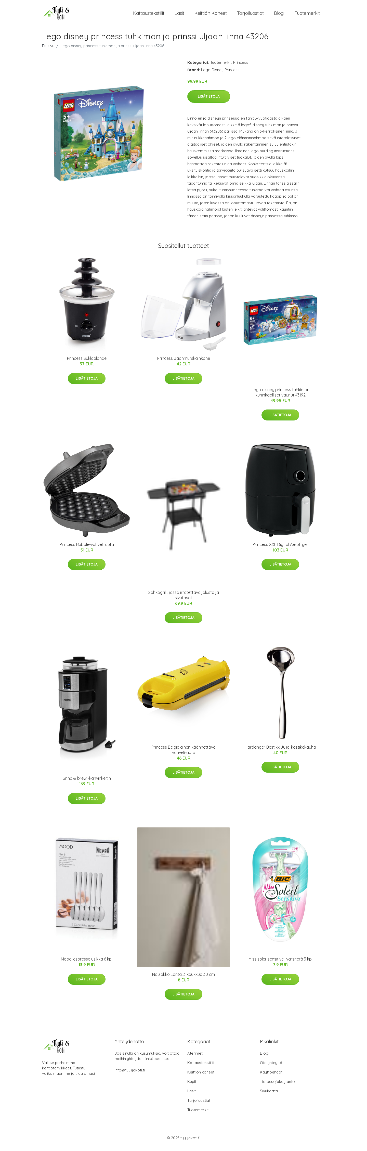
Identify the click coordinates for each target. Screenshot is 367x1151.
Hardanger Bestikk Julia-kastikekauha (280, 751)
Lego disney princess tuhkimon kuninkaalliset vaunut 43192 (280, 396)
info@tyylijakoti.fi (130, 1074)
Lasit (179, 15)
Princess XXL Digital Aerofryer (280, 548)
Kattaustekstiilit (148, 15)
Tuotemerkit (307, 15)
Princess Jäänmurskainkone (183, 362)
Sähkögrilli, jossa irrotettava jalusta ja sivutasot (183, 599)
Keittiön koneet (210, 15)
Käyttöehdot (271, 1076)
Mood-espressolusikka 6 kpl (86, 963)
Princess (240, 66)
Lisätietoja (209, 100)
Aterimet (195, 1057)
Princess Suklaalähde (87, 362)
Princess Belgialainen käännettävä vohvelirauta (183, 754)
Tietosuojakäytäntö (277, 1085)
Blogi (279, 15)
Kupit (191, 1085)
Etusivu (48, 50)
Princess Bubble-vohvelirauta (87, 548)
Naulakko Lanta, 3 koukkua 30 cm (183, 978)
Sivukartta (269, 1095)
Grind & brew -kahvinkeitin (86, 782)
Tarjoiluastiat (250, 15)
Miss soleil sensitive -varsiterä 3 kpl (280, 963)
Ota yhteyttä (271, 1067)
